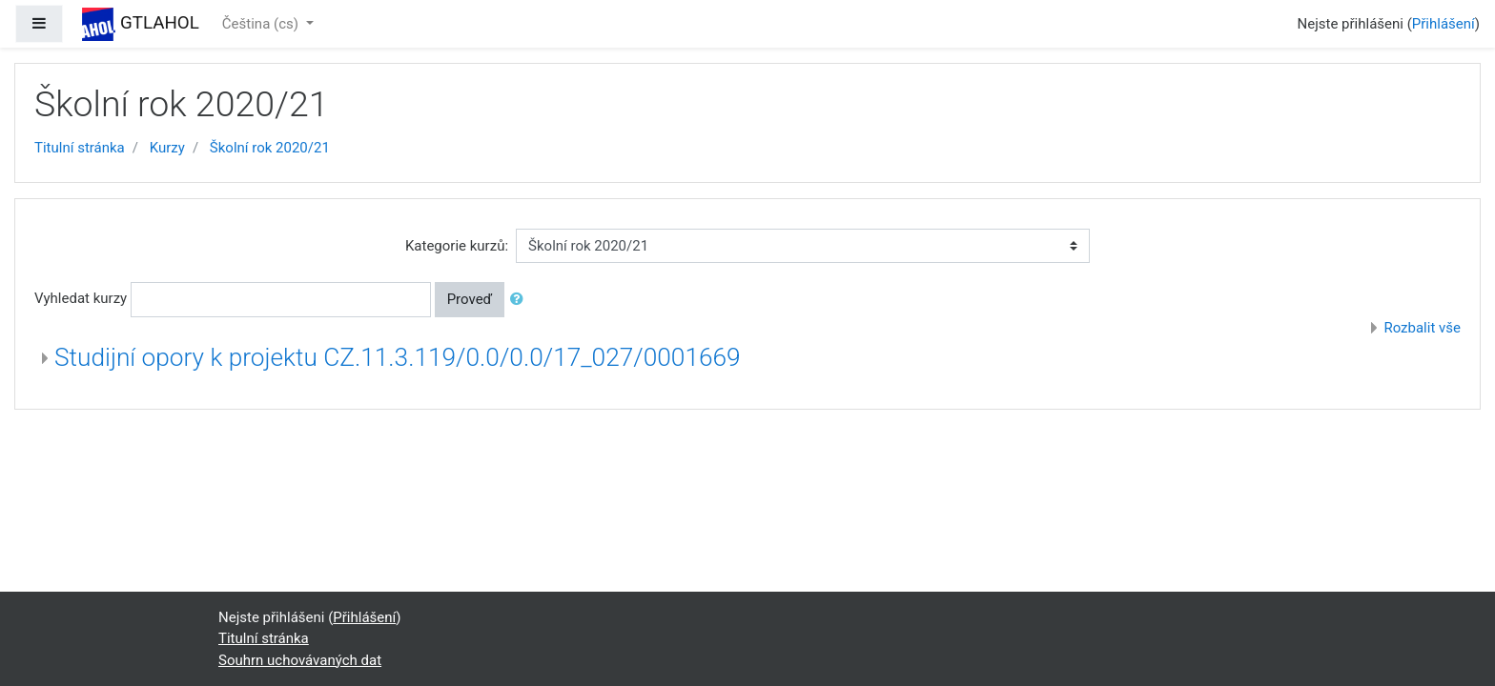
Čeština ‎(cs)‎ (262, 23)
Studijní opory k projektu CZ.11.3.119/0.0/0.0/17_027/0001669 (397, 357)
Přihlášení (1443, 23)
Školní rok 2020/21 (270, 147)
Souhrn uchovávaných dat (299, 660)
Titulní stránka (79, 147)
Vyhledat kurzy (80, 298)
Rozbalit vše (1422, 327)
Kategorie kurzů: (456, 245)
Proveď (470, 299)
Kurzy (167, 147)
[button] (520, 300)
